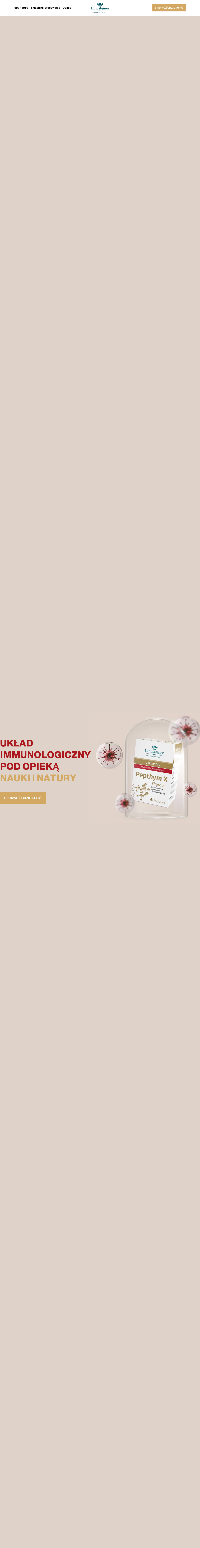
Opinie (66, 7)
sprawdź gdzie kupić (169, 7)
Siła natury (21, 7)
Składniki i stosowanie (45, 7)
